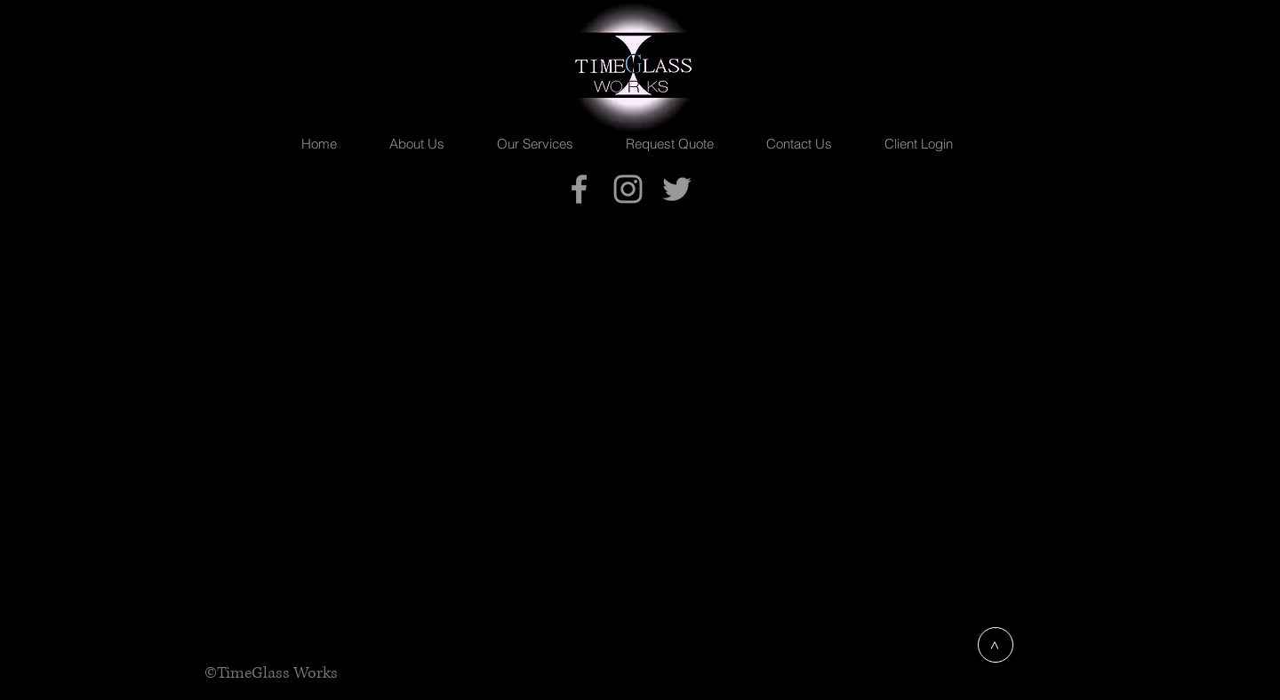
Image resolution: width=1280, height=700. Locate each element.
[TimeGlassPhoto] (628, 189)
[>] (995, 645)
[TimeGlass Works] (579, 189)
